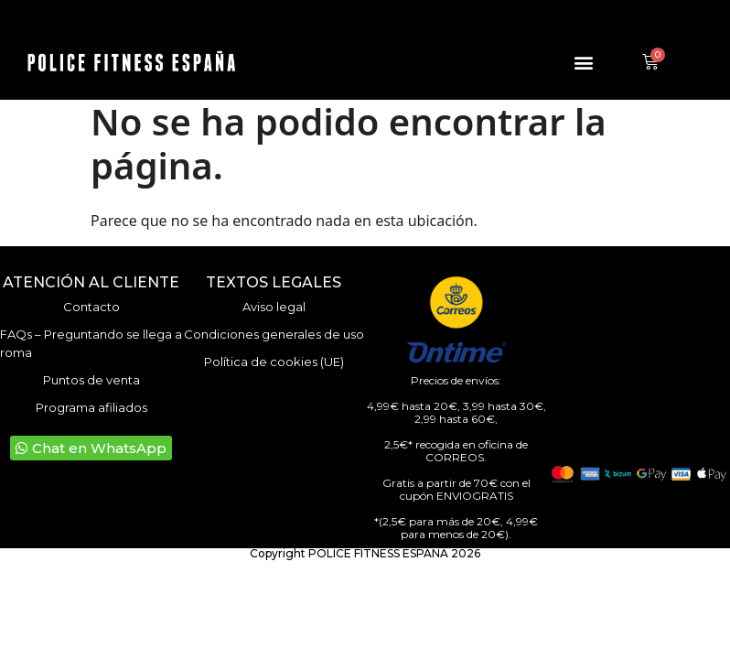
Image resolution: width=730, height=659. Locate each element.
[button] (583, 63)
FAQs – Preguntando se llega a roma (91, 343)
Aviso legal (274, 306)
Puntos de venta (91, 380)
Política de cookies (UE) (274, 361)
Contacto (91, 306)
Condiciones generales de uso (274, 334)
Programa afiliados (91, 407)
